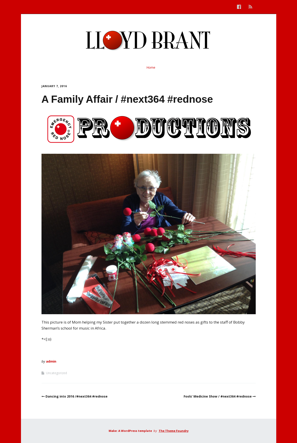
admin (51, 361)
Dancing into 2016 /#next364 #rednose (77, 396)
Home (150, 67)
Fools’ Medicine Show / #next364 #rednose (218, 396)
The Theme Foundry (174, 431)
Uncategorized (56, 373)
